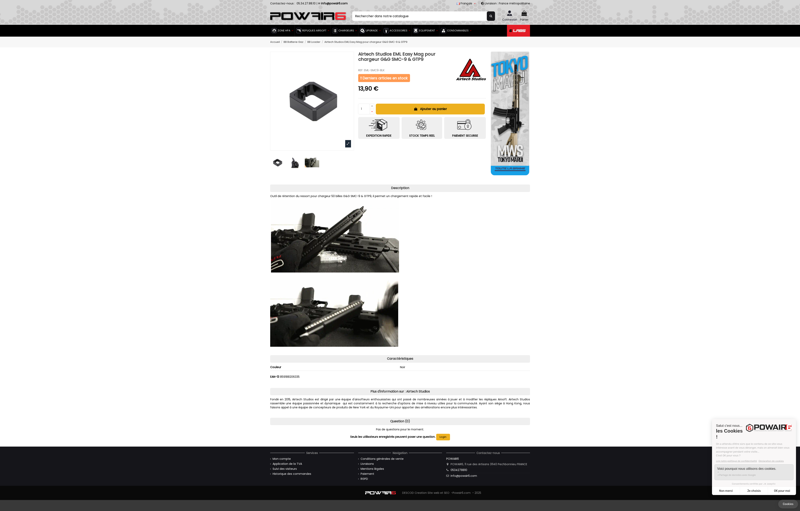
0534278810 (459, 470)
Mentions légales (372, 469)
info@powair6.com (464, 476)
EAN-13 (274, 377)
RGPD (364, 479)
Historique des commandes (292, 474)
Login (443, 437)
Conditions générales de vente (382, 459)
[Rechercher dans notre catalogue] (491, 16)
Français (467, 3)
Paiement (367, 474)
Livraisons (367, 464)
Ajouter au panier (430, 109)
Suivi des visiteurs (285, 469)
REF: (360, 70)
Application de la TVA (287, 464)
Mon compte (282, 459)
